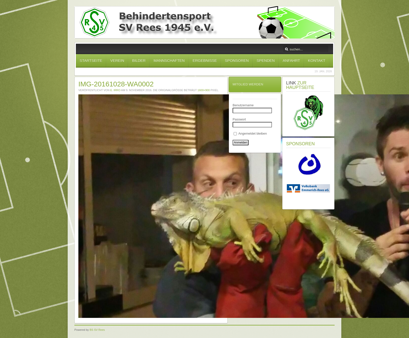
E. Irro (115, 90)
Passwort (239, 119)
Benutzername (243, 105)
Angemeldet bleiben (250, 133)
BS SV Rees (97, 329)
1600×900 (204, 90)
